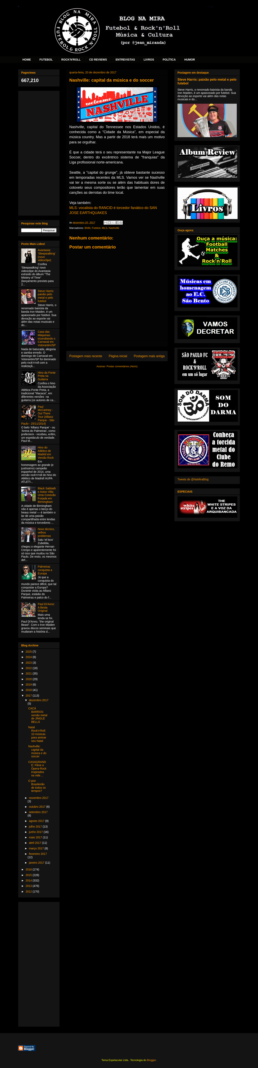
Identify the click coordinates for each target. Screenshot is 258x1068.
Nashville (114, 227)
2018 (29, 690)
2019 (29, 684)
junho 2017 (36, 832)
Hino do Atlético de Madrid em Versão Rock (46, 452)
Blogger (151, 1060)
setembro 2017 (38, 812)
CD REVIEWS (98, 59)
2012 (29, 891)
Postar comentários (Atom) (122, 366)
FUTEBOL (46, 59)
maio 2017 (36, 837)
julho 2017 (36, 826)
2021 (29, 673)
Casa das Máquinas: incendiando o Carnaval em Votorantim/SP (47, 338)
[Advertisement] (38, 152)
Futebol (96, 227)
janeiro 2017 (37, 862)
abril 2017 (35, 842)
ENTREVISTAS (125, 59)
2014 (29, 880)
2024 (29, 657)
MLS (104, 227)
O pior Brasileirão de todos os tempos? (37, 785)
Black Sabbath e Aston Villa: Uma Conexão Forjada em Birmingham (47, 495)
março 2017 (36, 848)
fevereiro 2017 (38, 853)
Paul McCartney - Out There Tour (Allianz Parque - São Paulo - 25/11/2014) (37, 415)
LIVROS (149, 59)
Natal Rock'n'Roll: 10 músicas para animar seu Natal (37, 734)
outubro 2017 (37, 806)
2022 (29, 668)
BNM (87, 227)
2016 (29, 869)
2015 (29, 875)
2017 (29, 695)
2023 (29, 662)
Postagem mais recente (85, 356)
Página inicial (118, 356)
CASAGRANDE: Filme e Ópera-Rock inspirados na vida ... (37, 768)
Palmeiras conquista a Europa (45, 570)
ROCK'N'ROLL (71, 59)
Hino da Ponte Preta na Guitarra (47, 376)
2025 (29, 651)
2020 (29, 679)
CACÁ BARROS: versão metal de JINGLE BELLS (37, 715)
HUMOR (189, 59)
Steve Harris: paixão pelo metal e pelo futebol (46, 296)
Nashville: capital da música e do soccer (37, 751)
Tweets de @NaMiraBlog (193, 479)
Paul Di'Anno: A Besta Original (46, 607)
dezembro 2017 (38, 700)
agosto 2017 (37, 821)
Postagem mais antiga (149, 356)
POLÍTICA (169, 59)
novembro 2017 (38, 797)
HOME (26, 59)
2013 (29, 885)
